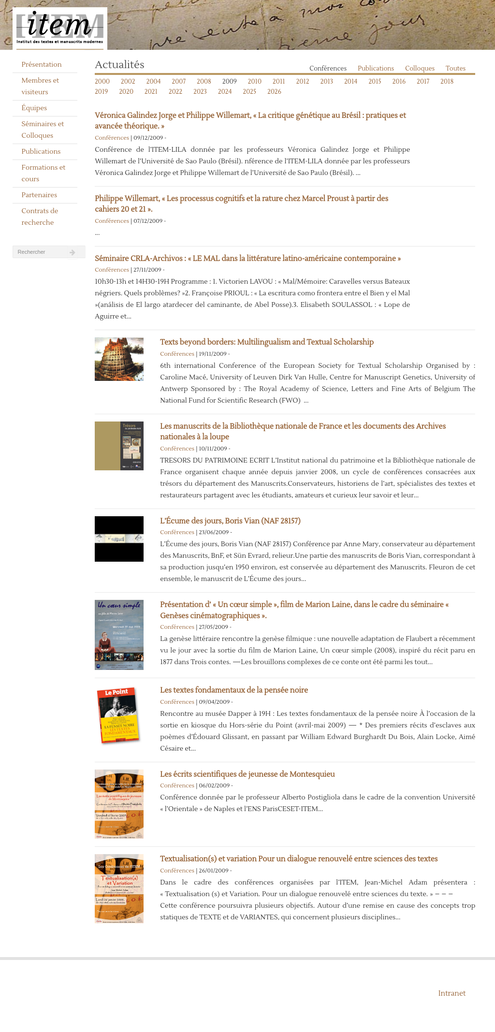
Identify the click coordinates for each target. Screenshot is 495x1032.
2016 (399, 82)
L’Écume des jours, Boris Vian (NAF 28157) (230, 521)
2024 (225, 92)
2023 (200, 92)
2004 (153, 82)
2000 (102, 82)
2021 (151, 92)
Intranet (452, 993)
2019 (101, 92)
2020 (126, 92)
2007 (179, 82)
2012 (302, 82)
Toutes (456, 69)
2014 (350, 82)
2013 (326, 82)
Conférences (328, 69)
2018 (446, 82)
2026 (274, 92)
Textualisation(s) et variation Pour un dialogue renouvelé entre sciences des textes (298, 859)
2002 (128, 82)
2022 (175, 92)
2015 (374, 82)
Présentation (42, 64)
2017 (423, 82)
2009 (229, 82)
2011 (279, 82)
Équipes (34, 108)
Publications (41, 151)
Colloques (420, 69)
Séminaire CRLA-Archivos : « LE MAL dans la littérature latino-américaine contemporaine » (248, 258)
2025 (250, 92)
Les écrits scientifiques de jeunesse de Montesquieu (247, 774)
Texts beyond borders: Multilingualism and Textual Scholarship (267, 342)
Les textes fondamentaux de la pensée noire (234, 690)
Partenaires (40, 195)
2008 (204, 82)
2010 (255, 82)
